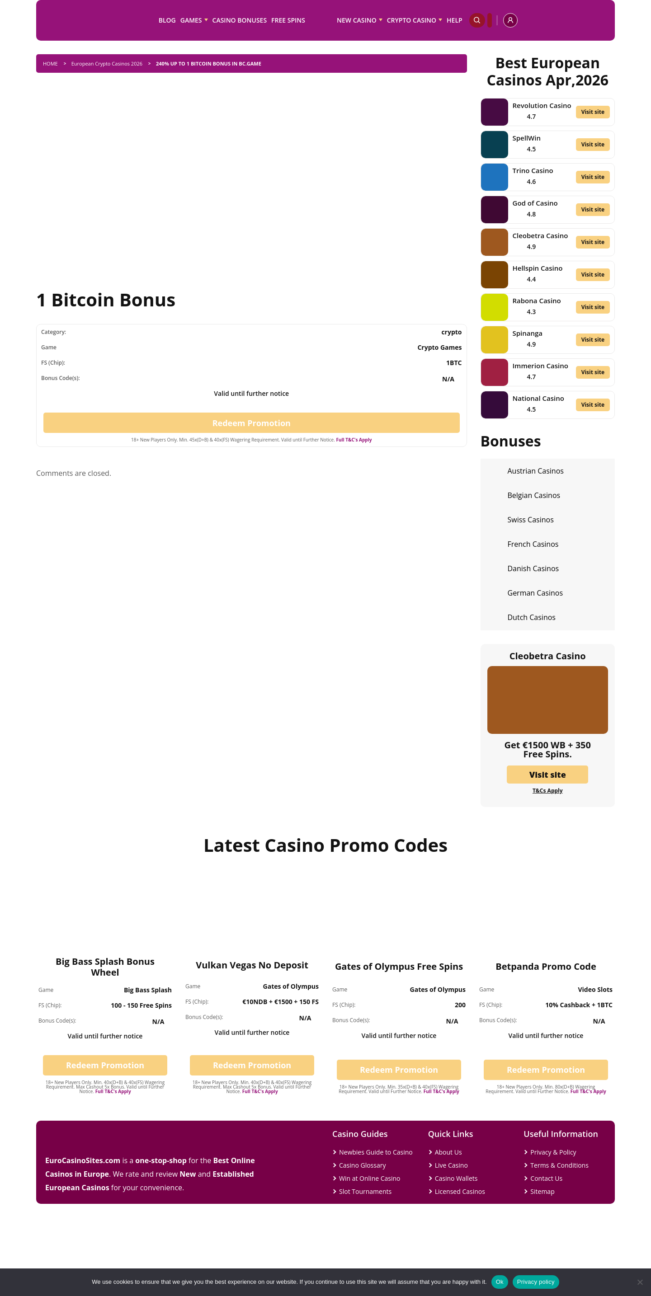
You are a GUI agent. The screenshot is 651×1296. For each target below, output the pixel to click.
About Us (448, 1152)
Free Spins (288, 20)
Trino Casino (533, 170)
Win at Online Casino (370, 1178)
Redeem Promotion (251, 423)
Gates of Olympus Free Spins (399, 966)
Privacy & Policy (553, 1152)
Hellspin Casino (538, 267)
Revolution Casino (542, 105)
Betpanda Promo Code (545, 966)
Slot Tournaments (365, 1191)
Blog (167, 20)
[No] (639, 1282)
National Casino (538, 398)
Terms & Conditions (559, 1165)
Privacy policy (536, 1281)
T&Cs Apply (548, 791)
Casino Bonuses (239, 20)
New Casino (357, 20)
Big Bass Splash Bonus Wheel (105, 966)
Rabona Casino (537, 300)
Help (454, 20)
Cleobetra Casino (540, 235)
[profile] (510, 20)
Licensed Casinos (460, 1191)
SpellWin (527, 137)
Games (191, 20)
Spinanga (528, 333)
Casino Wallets (456, 1178)
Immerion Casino (540, 365)
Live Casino (451, 1165)
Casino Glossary (362, 1165)
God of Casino (535, 202)
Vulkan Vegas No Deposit (252, 965)
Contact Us (546, 1178)
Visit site (592, 112)
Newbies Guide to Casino (376, 1152)
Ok (500, 1281)
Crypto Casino (411, 20)
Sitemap (542, 1191)
